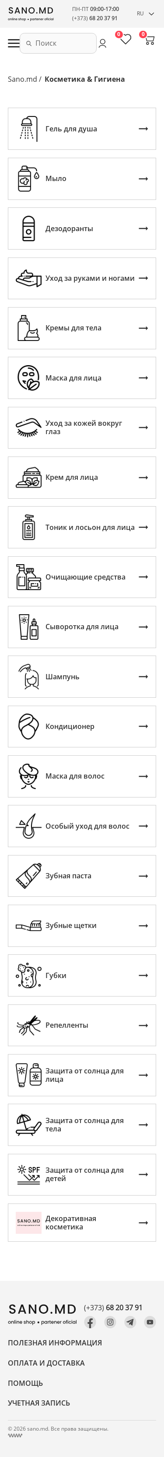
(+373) (95, 18)
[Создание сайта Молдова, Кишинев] (15, 1436)
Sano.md (22, 79)
